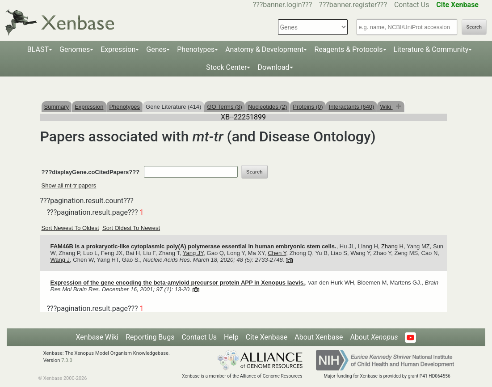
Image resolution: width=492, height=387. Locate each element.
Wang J (60, 259)
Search (474, 27)
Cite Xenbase (267, 337)
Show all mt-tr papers (69, 185)
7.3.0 (66, 360)
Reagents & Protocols (348, 49)
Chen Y (277, 253)
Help (231, 337)
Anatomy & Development (264, 49)
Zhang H (392, 246)
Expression (118, 49)
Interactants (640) (351, 106)
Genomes (74, 49)
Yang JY (193, 253)
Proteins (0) (308, 106)
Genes (156, 49)
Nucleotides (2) (267, 106)
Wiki (386, 106)
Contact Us (411, 4)
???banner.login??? (282, 4)
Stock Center (226, 67)
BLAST (38, 49)
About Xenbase (318, 337)
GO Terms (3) (224, 106)
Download (273, 67)
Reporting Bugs (150, 337)
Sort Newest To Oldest (70, 228)
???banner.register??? (353, 4)
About (374, 337)
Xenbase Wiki (97, 337)
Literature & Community (431, 49)
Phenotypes (195, 49)
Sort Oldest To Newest (131, 228)
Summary (56, 106)
